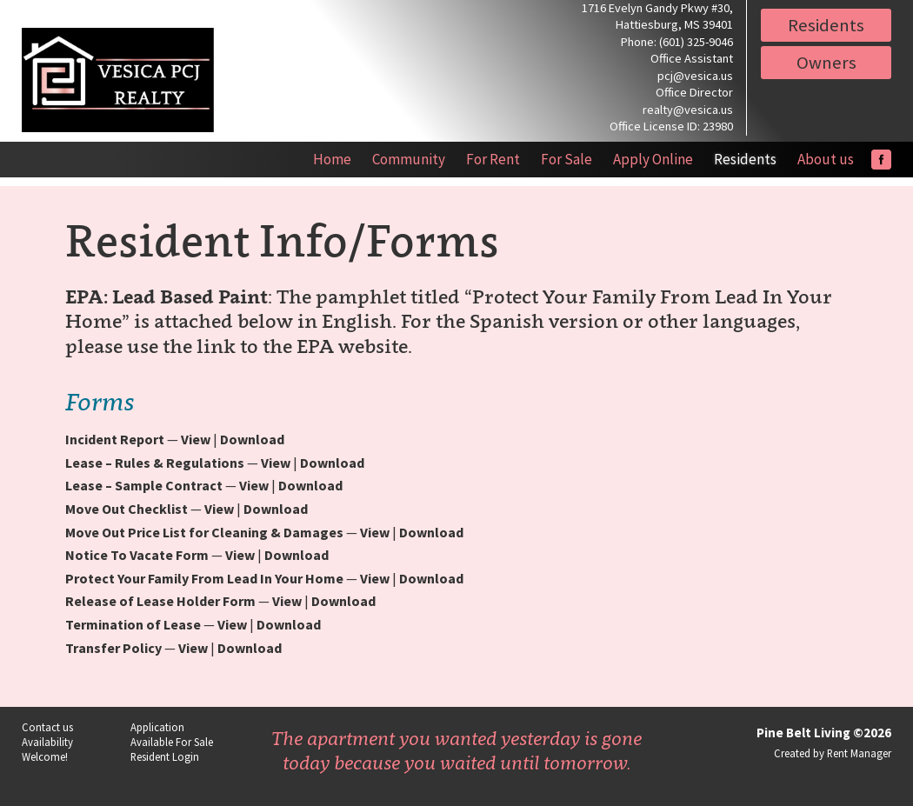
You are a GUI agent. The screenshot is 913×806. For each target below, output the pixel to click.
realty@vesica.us (688, 109)
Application (157, 727)
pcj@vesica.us (695, 75)
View (195, 439)
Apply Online (653, 159)
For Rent (493, 159)
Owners (826, 62)
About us (825, 159)
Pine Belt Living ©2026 (823, 732)
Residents (826, 25)
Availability (47, 742)
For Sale (566, 159)
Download (252, 439)
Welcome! (45, 756)
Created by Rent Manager (832, 753)
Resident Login (164, 756)
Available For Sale (171, 742)
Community (408, 159)
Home (332, 159)
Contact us (47, 727)
